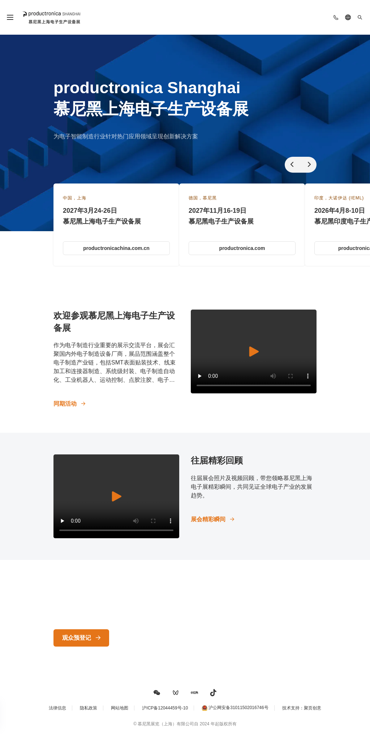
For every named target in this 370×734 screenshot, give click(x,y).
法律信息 (57, 708)
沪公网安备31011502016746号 (238, 708)
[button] (156, 692)
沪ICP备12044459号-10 (165, 708)
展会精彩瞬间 (208, 519)
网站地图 (119, 708)
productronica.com (242, 248)
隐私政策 (88, 708)
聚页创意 (312, 708)
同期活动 (65, 404)
